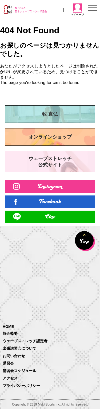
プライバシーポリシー (21, 385)
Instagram (50, 186)
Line (50, 217)
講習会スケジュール (19, 371)
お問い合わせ (14, 356)
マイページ (77, 9)
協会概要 (10, 333)
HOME (8, 326)
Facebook (50, 201)
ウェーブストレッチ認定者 (25, 341)
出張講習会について (19, 348)
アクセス (10, 378)
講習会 (8, 363)
